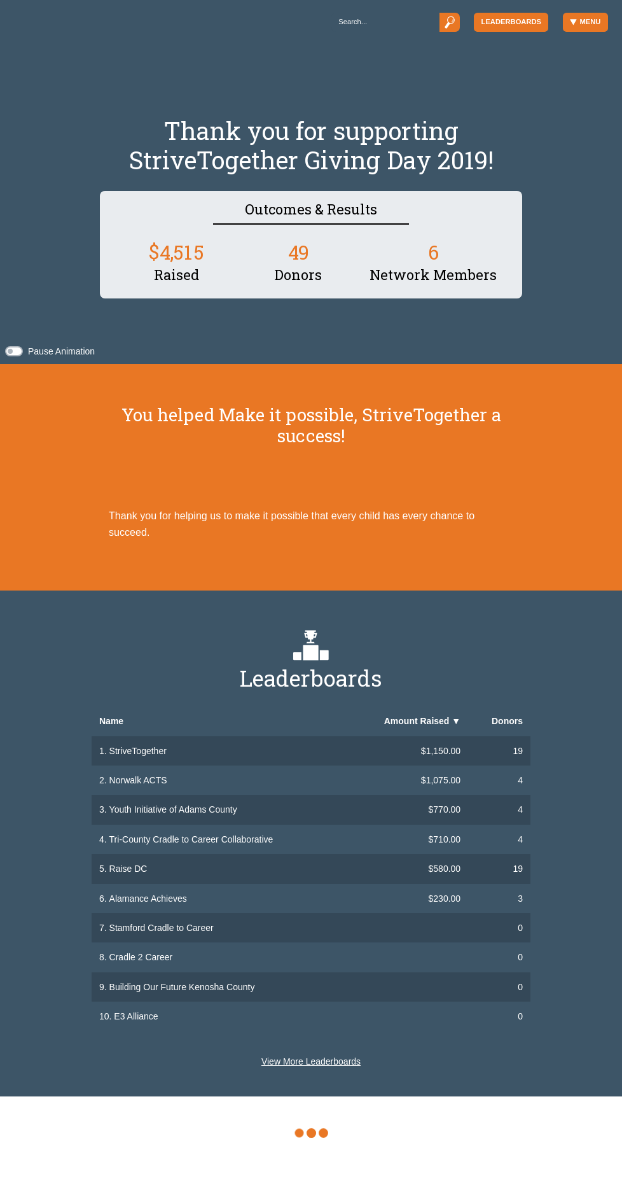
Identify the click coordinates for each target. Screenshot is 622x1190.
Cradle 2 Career (141, 957)
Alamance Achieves (148, 898)
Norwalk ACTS (138, 780)
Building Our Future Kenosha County (182, 987)
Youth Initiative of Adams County (173, 809)
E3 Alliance (136, 1016)
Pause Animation (61, 351)
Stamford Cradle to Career (161, 928)
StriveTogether (138, 751)
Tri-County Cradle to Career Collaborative (191, 839)
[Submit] (449, 22)
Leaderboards (511, 21)
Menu (585, 22)
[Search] (385, 22)
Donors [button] (507, 721)
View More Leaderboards (311, 1061)
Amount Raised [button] (422, 721)
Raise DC (128, 869)
